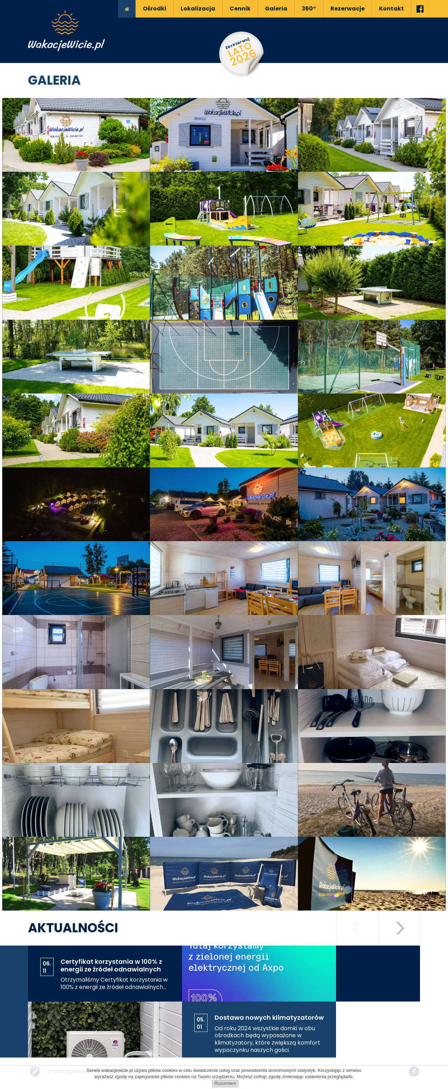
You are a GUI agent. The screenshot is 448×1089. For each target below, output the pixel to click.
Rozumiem (225, 1083)
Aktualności (73, 928)
